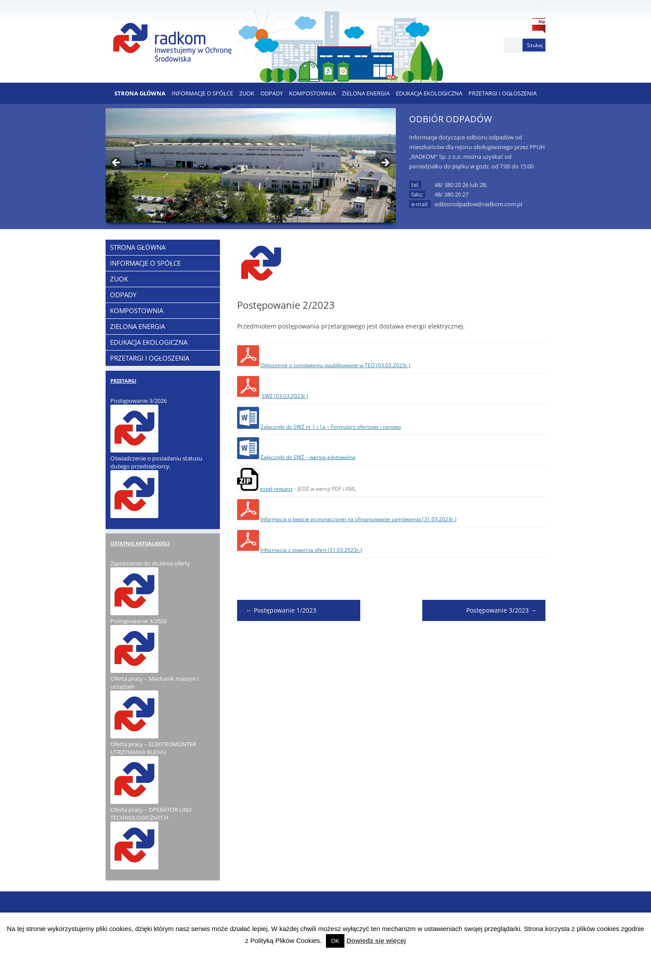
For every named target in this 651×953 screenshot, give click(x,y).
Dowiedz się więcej (376, 940)
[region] (251, 165)
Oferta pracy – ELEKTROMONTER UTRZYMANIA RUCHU (153, 748)
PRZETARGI (123, 380)
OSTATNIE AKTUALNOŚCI (140, 543)
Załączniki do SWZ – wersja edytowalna (307, 457)
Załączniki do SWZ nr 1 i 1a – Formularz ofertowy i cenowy (330, 427)
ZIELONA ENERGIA (366, 93)
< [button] (116, 163)
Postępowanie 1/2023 (281, 610)
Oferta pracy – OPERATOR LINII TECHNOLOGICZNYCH (151, 814)
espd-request (276, 489)
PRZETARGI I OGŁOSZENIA (502, 93)
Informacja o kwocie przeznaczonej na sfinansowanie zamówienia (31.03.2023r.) (358, 519)
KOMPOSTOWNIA (312, 93)
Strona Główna (139, 93)
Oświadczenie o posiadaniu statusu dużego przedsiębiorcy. (156, 462)
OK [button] (335, 941)
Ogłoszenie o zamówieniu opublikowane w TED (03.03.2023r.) (335, 365)
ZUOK (246, 93)
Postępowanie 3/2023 (501, 610)
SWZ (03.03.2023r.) (285, 396)
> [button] (384, 163)
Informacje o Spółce (202, 93)
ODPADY (271, 93)
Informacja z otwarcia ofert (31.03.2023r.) (311, 550)
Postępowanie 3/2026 (138, 401)
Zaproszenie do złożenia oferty (150, 563)
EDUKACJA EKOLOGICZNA (429, 93)
